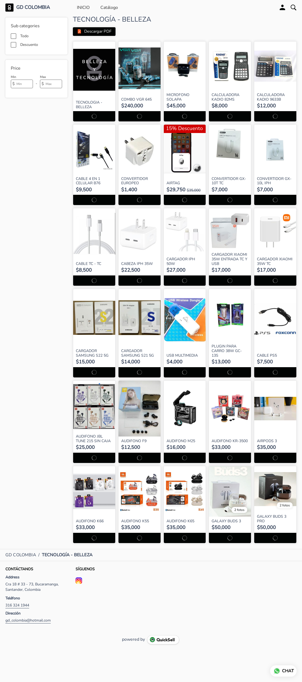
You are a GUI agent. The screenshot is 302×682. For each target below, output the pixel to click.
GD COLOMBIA (33, 7)
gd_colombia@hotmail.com (28, 620)
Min (13, 77)
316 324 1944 (17, 605)
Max (43, 77)
